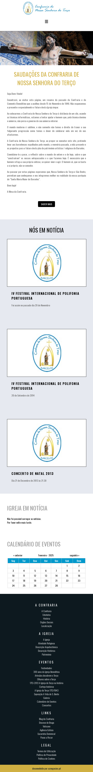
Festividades (46, 668)
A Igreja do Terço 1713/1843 (47, 690)
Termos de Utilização (46, 751)
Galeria (46, 698)
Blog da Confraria (46, 719)
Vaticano (46, 726)
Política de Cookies (46, 758)
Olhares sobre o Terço (46, 679)
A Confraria (46, 611)
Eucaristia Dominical (46, 734)
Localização (46, 626)
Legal (46, 745)
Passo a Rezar (46, 737)
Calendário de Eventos (46, 701)
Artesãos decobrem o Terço (46, 675)
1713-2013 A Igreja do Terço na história (46, 683)
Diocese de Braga (46, 722)
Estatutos (47, 615)
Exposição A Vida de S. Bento (46, 694)
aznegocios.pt (54, 768)
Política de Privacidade (46, 755)
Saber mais (46, 204)
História (46, 618)
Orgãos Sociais (46, 622)
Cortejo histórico (46, 686)
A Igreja (46, 639)
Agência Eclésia (46, 730)
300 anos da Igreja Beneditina (46, 672)
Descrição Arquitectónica (47, 647)
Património (46, 654)
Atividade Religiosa (46, 643)
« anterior (17, 555)
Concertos (46, 705)
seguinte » (74, 555)
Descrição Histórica (46, 650)
